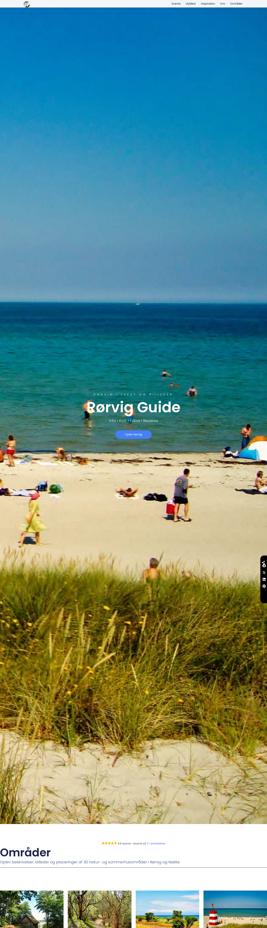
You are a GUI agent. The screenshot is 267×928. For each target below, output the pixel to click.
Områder (236, 4)
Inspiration (208, 4)
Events (176, 4)
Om (222, 4)
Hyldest (191, 4)
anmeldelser (156, 843)
